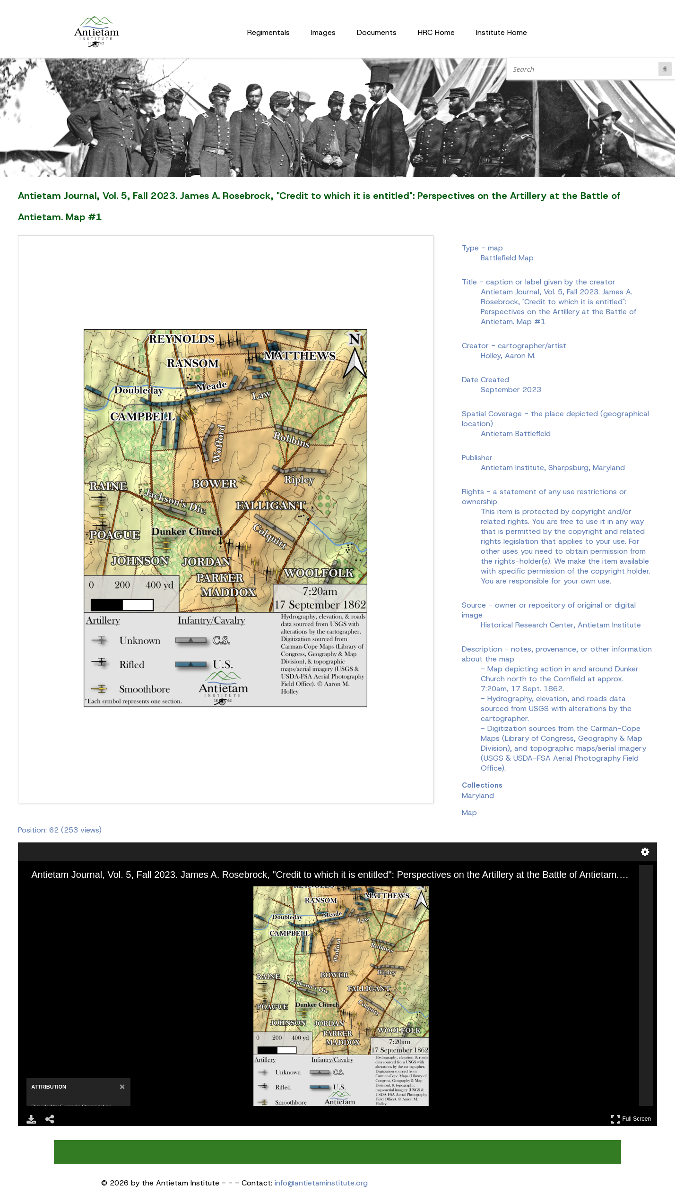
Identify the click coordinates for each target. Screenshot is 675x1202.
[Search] (585, 69)
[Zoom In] (42, 893)
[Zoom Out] (55, 893)
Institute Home (501, 32)
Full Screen (631, 1119)
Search (665, 69)
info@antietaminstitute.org (321, 1183)
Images (323, 32)
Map (469, 812)
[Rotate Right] (69, 893)
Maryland (478, 795)
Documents (377, 32)
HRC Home (436, 32)
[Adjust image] (82, 893)
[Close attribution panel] (122, 1087)
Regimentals (268, 32)
